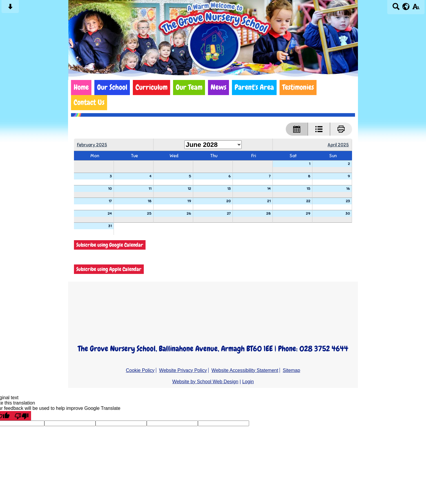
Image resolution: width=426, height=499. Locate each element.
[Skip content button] (10, 8)
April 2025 (338, 144)
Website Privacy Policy (183, 370)
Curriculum (151, 87)
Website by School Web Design (205, 381)
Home (81, 87)
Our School (112, 87)
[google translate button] (406, 6)
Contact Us (89, 102)
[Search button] (396, 8)
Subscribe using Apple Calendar (108, 269)
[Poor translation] (21, 416)
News (218, 87)
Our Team (189, 87)
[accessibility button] (416, 8)
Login (248, 381)
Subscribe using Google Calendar (109, 244)
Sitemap (291, 370)
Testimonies (298, 87)
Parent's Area (254, 87)
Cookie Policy (140, 370)
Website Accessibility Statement (245, 370)
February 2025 (92, 144)
